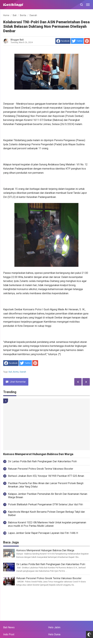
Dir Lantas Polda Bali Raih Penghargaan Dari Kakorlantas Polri (42, 461)
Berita (16, 372)
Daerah (23, 372)
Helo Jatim (54, 627)
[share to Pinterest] (87, 41)
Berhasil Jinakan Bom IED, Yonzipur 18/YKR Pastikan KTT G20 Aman (46, 475)
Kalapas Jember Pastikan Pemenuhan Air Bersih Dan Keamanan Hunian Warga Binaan (47, 495)
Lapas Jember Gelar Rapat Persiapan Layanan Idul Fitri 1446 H (43, 533)
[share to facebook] (62, 41)
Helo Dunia (54, 634)
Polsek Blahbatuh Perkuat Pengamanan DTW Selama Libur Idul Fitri (45, 504)
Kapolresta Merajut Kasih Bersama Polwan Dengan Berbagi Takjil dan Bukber (46, 513)
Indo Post (8, 634)
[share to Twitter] (77, 41)
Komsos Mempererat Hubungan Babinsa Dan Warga (38, 454)
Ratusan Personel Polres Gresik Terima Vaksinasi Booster (40, 468)
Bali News (9, 627)
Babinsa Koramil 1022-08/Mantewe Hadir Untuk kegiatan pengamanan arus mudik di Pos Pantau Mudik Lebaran (47, 524)
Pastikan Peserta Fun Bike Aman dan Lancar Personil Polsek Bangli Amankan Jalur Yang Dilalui (45, 485)
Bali (10, 372)
